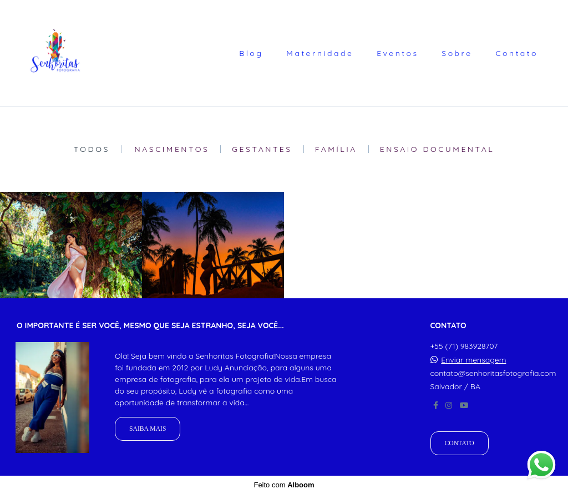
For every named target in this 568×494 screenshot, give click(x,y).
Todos (92, 149)
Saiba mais (147, 428)
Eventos (397, 53)
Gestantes (262, 149)
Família (336, 149)
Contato (516, 53)
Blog (251, 53)
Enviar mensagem (473, 360)
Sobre (457, 53)
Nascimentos (172, 149)
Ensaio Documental (437, 149)
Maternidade (319, 53)
